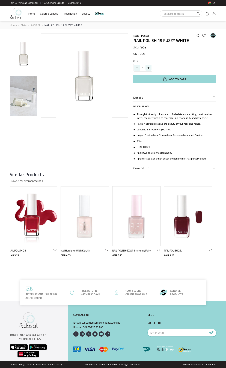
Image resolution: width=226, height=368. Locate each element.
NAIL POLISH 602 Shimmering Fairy (134, 250)
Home (31, 13)
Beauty (86, 13)
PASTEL (35, 25)
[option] (23, 54)
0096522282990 (93, 327)
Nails (24, 25)
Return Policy (55, 364)
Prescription (70, 13)
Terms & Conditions (36, 364)
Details (138, 98)
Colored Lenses (49, 13)
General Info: (142, 168)
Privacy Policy (17, 364)
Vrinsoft (211, 364)
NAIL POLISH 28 (19, 250)
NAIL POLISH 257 (176, 250)
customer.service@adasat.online (101, 323)
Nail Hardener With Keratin (78, 250)
